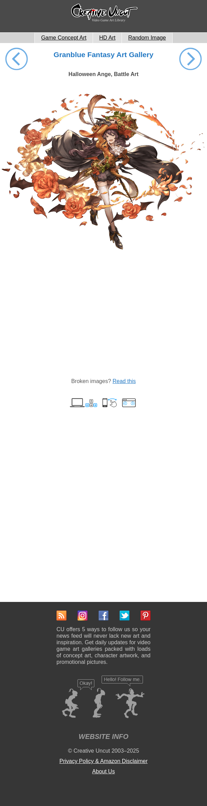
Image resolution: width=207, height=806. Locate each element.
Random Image (147, 38)
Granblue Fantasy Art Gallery (104, 55)
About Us (103, 771)
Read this (124, 381)
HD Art (107, 38)
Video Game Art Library (108, 20)
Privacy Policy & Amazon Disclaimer (103, 761)
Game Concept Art (63, 38)
